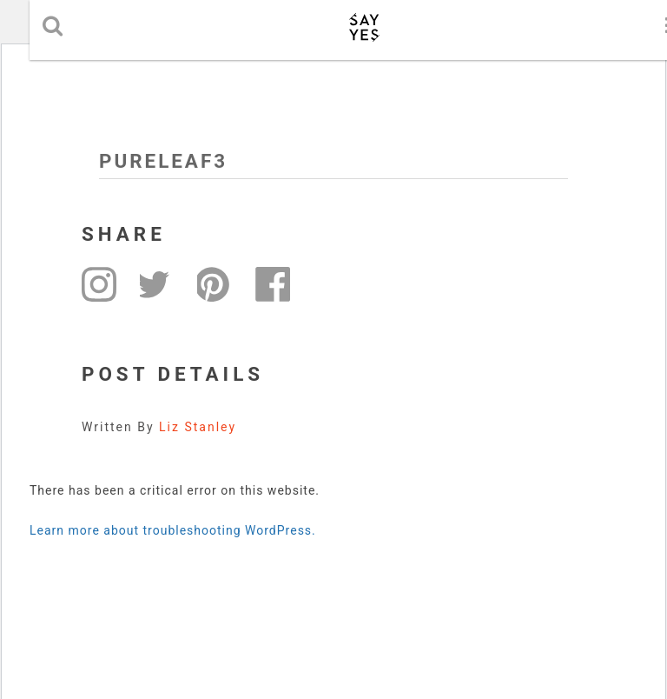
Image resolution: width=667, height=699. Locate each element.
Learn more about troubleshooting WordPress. (173, 530)
